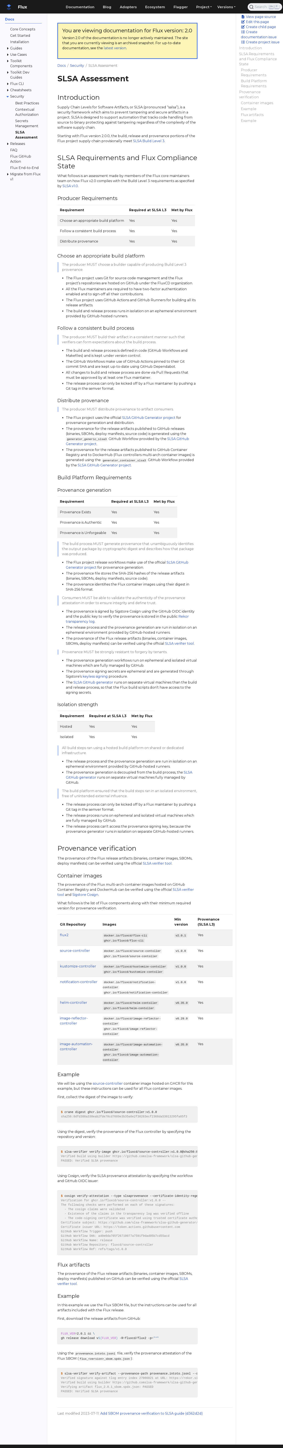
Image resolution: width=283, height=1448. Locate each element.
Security (77, 66)
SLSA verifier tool (179, 644)
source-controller (75, 951)
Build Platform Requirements (254, 83)
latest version (115, 48)
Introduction (250, 48)
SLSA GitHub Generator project (148, 418)
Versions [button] (225, 7)
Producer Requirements (253, 72)
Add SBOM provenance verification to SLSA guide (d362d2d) (151, 1413)
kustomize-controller (78, 966)
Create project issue (260, 42)
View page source (258, 17)
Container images (257, 103)
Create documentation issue (259, 34)
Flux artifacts (252, 115)
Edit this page (255, 22)
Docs (61, 66)
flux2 (64, 935)
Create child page (258, 27)
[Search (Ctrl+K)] (265, 7)
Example (248, 109)
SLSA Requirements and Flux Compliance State (258, 59)
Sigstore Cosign (85, 895)
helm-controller (73, 1003)
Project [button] (202, 7)
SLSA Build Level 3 (148, 141)
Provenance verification (250, 94)
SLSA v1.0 (70, 186)
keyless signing (95, 676)
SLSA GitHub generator (93, 682)
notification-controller (78, 982)
